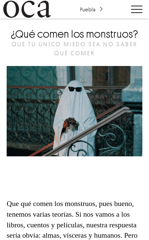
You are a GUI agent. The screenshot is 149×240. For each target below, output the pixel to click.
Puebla (87, 9)
